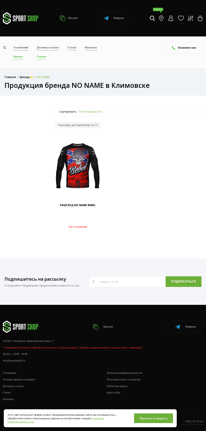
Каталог (69, 18)
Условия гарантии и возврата (19, 379)
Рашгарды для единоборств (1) (78, 125)
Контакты (91, 47)
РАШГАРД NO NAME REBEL (78, 205)
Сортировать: (68, 111)
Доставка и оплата (48, 47)
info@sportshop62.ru (14, 360)
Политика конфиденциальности (125, 372)
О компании (21, 47)
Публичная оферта (117, 386)
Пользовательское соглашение (124, 379)
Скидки (41, 56)
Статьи (72, 47)
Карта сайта (113, 392)
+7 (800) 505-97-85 (192, 421)
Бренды (18, 56)
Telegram (114, 18)
